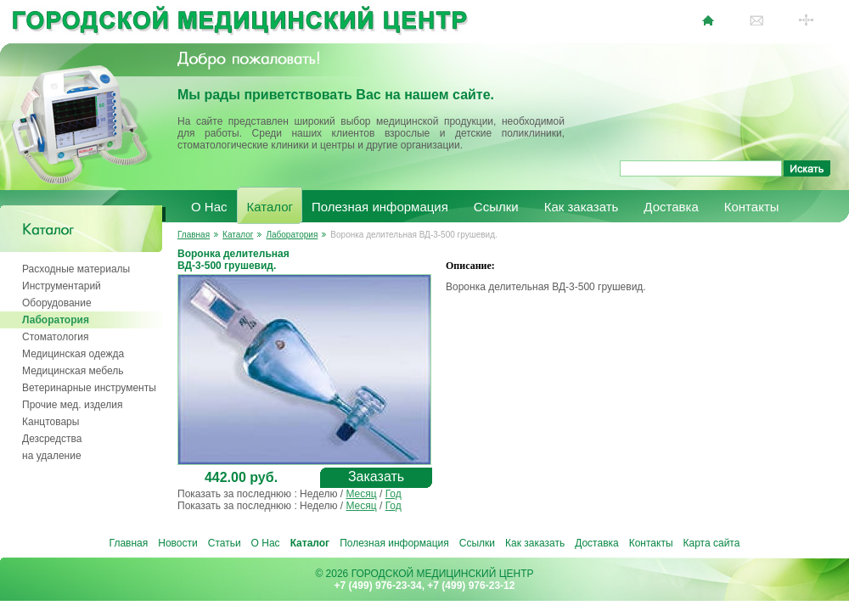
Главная (193, 234)
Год (393, 494)
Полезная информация (380, 206)
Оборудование (57, 303)
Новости (177, 543)
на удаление (52, 456)
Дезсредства (52, 439)
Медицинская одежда (73, 354)
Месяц (361, 494)
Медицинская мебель (73, 371)
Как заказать (581, 206)
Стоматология (55, 337)
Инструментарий (61, 286)
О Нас (209, 206)
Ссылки (496, 206)
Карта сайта (711, 543)
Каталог (270, 206)
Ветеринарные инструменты (89, 388)
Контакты (751, 206)
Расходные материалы (76, 269)
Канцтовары (50, 422)
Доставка (671, 206)
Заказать (376, 476)
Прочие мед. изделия (72, 405)
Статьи (224, 543)
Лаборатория (55, 320)
